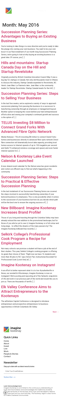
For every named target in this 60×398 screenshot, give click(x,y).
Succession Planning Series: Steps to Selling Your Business (29, 95)
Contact (7, 356)
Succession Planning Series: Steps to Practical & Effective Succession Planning (29, 181)
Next (56, 312)
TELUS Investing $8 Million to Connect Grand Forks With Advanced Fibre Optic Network (26, 127)
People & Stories (11, 354)
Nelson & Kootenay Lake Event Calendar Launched (26, 158)
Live (5, 349)
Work (6, 351)
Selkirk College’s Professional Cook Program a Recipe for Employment (25, 238)
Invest (6, 346)
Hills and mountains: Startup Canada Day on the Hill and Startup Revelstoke (24, 67)
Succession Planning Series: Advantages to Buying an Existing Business (29, 36)
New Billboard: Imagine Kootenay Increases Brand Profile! (28, 210)
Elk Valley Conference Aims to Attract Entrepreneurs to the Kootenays (26, 291)
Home (6, 341)
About (6, 343)
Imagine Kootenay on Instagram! (28, 265)
